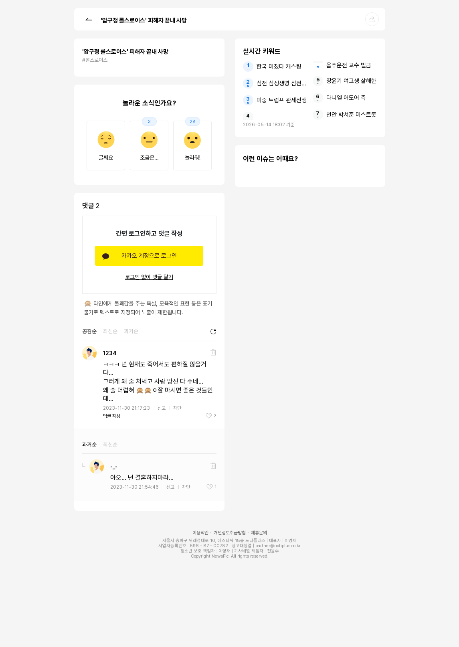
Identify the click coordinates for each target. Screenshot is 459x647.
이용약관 (200, 533)
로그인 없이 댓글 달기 (149, 277)
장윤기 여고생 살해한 (351, 81)
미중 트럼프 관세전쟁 (282, 100)
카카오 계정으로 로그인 (149, 255)
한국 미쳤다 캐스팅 (279, 66)
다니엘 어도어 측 (346, 97)
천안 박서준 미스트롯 (351, 114)
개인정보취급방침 (230, 533)
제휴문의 (259, 533)
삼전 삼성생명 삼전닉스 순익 (282, 83)
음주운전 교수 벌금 (348, 65)
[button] (89, 19)
